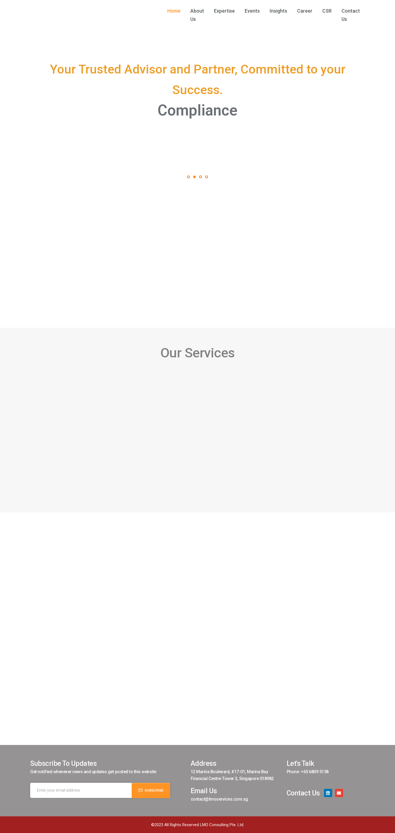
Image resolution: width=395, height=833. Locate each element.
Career (298, 11)
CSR (320, 11)
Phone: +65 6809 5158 (308, 771)
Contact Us (347, 11)
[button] (188, 177)
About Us (187, 11)
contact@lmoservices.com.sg (219, 799)
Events (245, 11)
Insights (272, 11)
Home (160, 11)
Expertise (217, 11)
